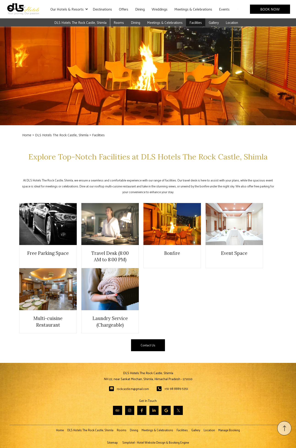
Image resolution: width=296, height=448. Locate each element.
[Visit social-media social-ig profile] (129, 410)
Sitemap (112, 442)
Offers (123, 9)
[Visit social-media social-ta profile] (117, 410)
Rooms (119, 22)
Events (224, 9)
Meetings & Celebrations (193, 9)
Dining (140, 9)
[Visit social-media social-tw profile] (178, 410)
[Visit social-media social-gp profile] (166, 410)
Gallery (214, 22)
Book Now (270, 9)
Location (232, 22)
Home (26, 135)
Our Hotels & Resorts (69, 9)
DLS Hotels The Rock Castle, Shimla (80, 22)
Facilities (195, 22)
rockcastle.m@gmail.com (133, 388)
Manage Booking (229, 430)
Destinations (102, 9)
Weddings (159, 9)
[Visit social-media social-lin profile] (154, 410)
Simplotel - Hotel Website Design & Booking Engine (155, 442)
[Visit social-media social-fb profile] (141, 410)
